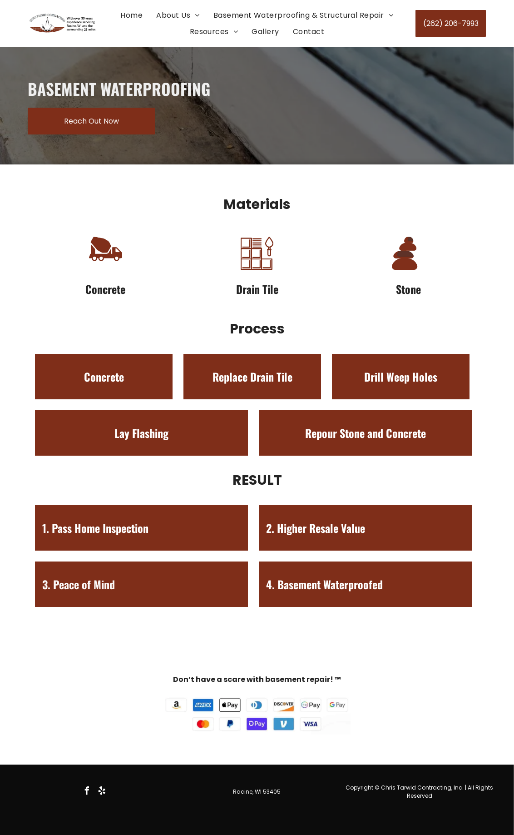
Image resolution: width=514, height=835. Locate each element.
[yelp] (102, 792)
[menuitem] (131, 15)
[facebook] (87, 792)
